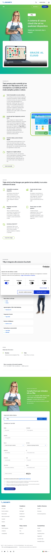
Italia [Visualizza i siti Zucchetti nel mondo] (45, 551)
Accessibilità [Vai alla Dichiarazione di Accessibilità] (4, 533)
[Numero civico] (36, 452)
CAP (27, 457)
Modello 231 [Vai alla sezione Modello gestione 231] (22, 513)
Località (6, 457)
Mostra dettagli (43, 287)
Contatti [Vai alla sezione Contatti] (3, 519)
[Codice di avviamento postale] (36, 460)
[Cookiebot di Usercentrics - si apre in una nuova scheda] (43, 267)
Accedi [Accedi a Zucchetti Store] (38, 528)
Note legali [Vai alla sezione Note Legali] (22, 511)
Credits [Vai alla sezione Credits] (21, 519)
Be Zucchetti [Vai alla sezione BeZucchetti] (4, 513)
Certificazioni (22, 516)
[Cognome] (36, 430)
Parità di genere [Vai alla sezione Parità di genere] (5, 528)
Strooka (7, 302)
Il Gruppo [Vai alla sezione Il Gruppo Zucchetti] (3, 508)
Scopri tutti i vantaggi (8, 237)
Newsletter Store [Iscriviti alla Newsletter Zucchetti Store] (40, 541)
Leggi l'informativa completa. (28, 275)
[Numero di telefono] (14, 467)
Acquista (45, 6)
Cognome (28, 428)
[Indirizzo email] (36, 467)
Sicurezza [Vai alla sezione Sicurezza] (39, 511)
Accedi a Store (42, 2)
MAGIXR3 (7, 332)
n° (26, 450)
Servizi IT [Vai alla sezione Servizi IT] (21, 528)
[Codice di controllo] (14, 473)
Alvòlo (7, 300)
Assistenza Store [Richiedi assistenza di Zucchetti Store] (40, 533)
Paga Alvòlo (8, 316)
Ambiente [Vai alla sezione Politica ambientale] (4, 530)
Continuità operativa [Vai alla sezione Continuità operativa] (41, 513)
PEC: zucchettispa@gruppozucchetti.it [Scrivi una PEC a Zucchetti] (9, 547)
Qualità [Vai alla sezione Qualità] (38, 508)
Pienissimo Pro (8, 309)
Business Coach (9, 323)
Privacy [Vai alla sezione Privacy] (21, 508)
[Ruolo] (14, 445)
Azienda (5, 435)
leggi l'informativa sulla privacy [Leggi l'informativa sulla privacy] (25, 478)
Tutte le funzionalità (8, 166)
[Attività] (36, 445)
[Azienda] (25, 437)
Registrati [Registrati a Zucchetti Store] (39, 530)
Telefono (6, 465)
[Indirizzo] (14, 452)
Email (27, 465)
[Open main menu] (49, 2)
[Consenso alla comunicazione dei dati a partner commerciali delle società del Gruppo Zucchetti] (4, 484)
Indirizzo (6, 450)
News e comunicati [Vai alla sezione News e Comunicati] (5, 516)
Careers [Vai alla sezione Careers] (3, 521)
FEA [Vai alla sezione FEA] (20, 530)
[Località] (14, 460)
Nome (5, 428)
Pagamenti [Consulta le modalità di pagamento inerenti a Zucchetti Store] (39, 536)
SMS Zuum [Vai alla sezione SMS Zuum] (22, 533)
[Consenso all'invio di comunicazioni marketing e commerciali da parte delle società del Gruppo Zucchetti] (4, 481)
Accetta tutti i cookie (41, 292)
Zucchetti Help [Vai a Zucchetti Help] (40, 538)
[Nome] (14, 430)
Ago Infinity (8, 330)
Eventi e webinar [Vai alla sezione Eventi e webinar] (5, 511)
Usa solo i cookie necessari (25, 292)
